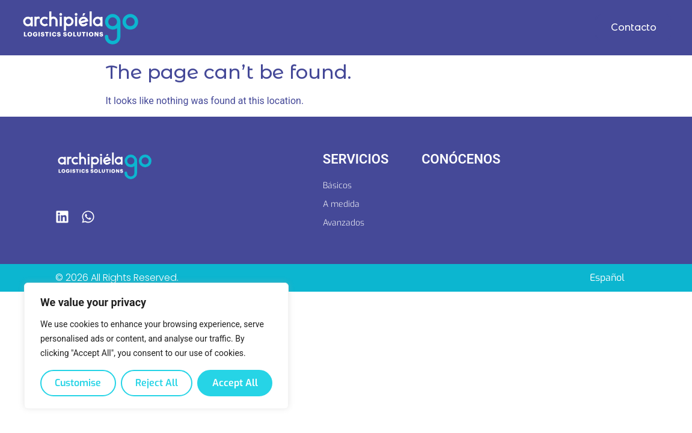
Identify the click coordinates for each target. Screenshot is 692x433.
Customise (78, 382)
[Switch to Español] (607, 278)
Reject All (156, 382)
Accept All (235, 382)
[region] (156, 346)
